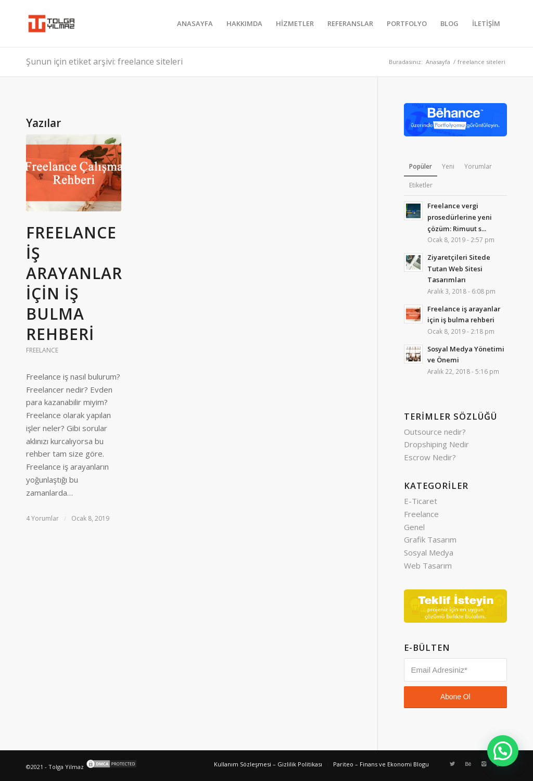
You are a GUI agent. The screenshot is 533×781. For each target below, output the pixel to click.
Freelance (42, 350)
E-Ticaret (420, 501)
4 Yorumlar (42, 518)
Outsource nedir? (435, 431)
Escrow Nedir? (430, 457)
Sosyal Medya (428, 552)
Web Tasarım (428, 565)
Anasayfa (438, 62)
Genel (414, 527)
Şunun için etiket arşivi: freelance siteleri (104, 61)
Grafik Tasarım (430, 539)
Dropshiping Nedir (436, 444)
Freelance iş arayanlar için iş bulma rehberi (74, 283)
